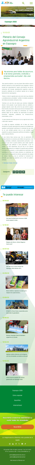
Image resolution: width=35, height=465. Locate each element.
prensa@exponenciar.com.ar (17, 457)
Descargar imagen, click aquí (10, 163)
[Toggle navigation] (31, 3)
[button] (14, 172)
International (17, 405)
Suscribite (17, 427)
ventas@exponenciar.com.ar (17, 455)
